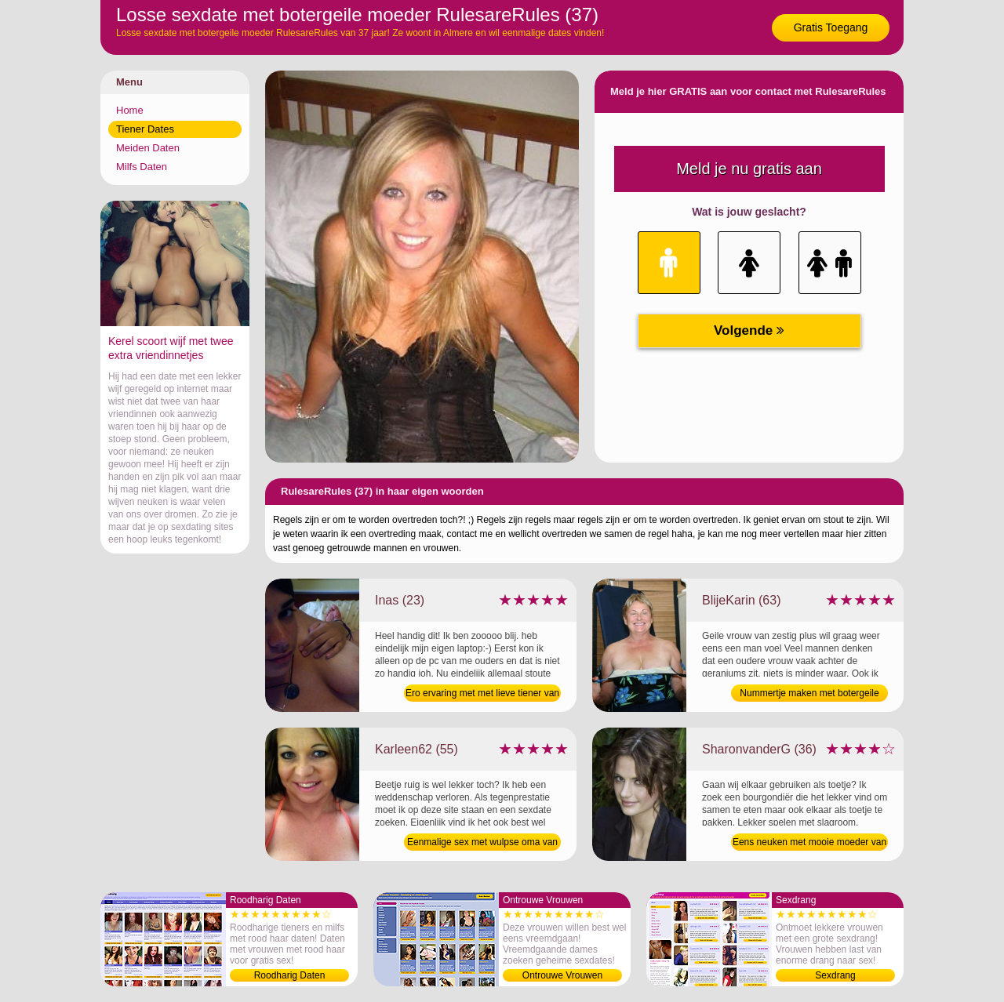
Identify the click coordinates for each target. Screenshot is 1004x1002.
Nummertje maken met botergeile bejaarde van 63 (809, 695)
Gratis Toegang (831, 27)
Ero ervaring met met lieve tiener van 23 (482, 695)
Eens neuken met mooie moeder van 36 (809, 844)
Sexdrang (835, 975)
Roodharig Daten (290, 975)
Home (130, 110)
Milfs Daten (141, 166)
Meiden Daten (148, 148)
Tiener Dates (145, 129)
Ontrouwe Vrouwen (562, 975)
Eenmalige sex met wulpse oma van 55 (482, 844)
